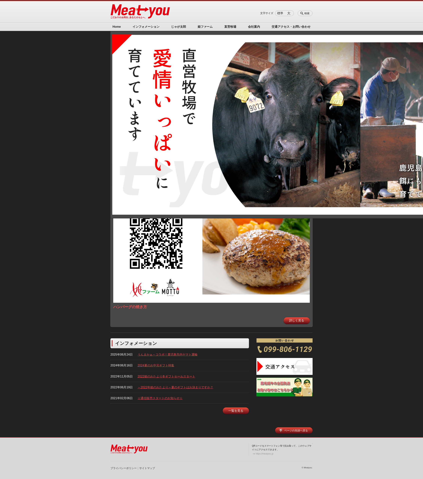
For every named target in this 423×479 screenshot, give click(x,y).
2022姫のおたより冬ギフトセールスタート (166, 376)
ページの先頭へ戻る (296, 430)
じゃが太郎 (178, 26)
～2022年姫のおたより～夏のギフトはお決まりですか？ (175, 387)
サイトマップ (147, 468)
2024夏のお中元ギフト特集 (156, 365)
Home (116, 26)
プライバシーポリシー (123, 468)
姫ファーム (205, 26)
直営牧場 (230, 26)
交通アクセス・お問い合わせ (291, 26)
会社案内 (254, 26)
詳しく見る (296, 320)
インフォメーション (146, 26)
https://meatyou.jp (264, 453)
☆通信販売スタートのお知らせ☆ (160, 398)
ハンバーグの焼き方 (130, 307)
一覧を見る (235, 410)
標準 (280, 13)
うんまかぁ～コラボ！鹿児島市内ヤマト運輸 (167, 354)
